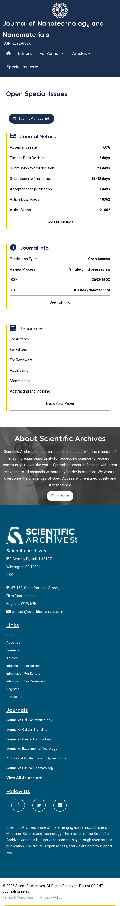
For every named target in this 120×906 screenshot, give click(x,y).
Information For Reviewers (25, 681)
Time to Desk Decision (60, 158)
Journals (12, 650)
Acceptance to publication (60, 189)
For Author (52, 53)
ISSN (60, 280)
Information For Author (23, 666)
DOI (60, 290)
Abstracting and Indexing (30, 391)
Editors (25, 53)
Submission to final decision (60, 178)
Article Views (60, 210)
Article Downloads (60, 199)
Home (10, 635)
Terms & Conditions (18, 897)
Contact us (14, 697)
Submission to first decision (60, 168)
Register (12, 689)
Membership (20, 381)
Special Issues (22, 66)
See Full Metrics (60, 222)
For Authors (19, 339)
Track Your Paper (59, 403)
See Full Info (60, 302)
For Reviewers (21, 360)
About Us (13, 642)
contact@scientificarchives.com (37, 612)
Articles (81, 53)
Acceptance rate (60, 147)
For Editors (18, 350)
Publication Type (60, 259)
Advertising (19, 370)
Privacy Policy (51, 897)
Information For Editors (23, 673)
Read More (60, 496)
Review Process (60, 269)
